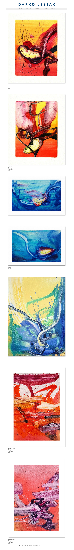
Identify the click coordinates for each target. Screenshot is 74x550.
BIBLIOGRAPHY (45, 8)
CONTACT (53, 8)
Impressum (30, 545)
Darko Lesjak (26, 545)
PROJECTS (36, 8)
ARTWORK (28, 8)
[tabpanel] (37, 86)
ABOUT (20, 8)
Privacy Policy (39, 545)
